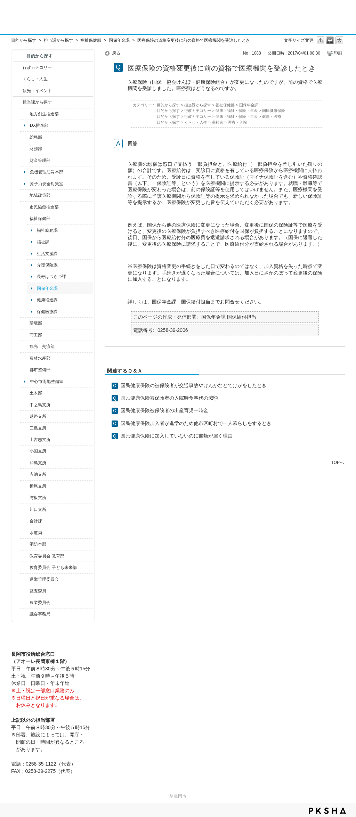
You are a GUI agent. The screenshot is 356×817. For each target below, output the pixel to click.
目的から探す (23, 40)
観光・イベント (37, 90)
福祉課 (43, 241)
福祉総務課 (47, 230)
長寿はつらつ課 (51, 276)
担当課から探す (58, 40)
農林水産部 (40, 358)
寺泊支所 (38, 474)
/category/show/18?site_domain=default (18, 91)
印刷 (338, 53)
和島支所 (38, 462)
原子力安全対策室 (46, 183)
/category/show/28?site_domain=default (25, 393)
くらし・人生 (35, 78)
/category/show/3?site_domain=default (18, 67)
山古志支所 (40, 439)
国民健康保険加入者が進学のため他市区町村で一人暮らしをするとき (196, 423)
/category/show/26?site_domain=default (25, 207)
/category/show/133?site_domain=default (25, 509)
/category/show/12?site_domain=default (18, 79)
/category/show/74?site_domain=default (25, 451)
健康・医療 (271, 116)
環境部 (36, 323)
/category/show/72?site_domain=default (25, 149)
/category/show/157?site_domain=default (25, 614)
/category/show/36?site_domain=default (25, 335)
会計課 (36, 520)
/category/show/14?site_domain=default (25, 218)
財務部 (36, 148)
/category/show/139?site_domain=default (25, 463)
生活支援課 (47, 253)
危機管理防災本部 (46, 172)
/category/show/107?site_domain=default (25, 405)
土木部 (36, 393)
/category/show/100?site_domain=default (25, 114)
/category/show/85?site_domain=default (25, 544)
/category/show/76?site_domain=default (25, 358)
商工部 (36, 335)
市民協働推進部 (44, 207)
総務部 (36, 137)
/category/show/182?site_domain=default (25, 370)
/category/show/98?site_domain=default (25, 439)
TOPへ (337, 462)
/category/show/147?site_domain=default (25, 533)
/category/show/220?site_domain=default (25, 591)
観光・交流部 (42, 346)
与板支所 (38, 497)
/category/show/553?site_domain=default (25, 160)
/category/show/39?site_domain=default (25, 556)
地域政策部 (40, 195)
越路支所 (38, 416)
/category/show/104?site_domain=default (25, 195)
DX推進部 (39, 125)
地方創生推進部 (44, 114)
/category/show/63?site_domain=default (25, 474)
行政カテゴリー (37, 67)
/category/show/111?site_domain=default (25, 579)
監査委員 (38, 590)
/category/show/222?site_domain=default (25, 602)
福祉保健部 (90, 40)
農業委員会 (40, 602)
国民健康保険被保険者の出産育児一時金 (164, 410)
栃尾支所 (38, 486)
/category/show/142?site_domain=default (25, 416)
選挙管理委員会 (44, 579)
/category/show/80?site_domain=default (25, 486)
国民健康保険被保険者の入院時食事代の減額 (169, 398)
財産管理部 (40, 160)
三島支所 (38, 428)
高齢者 (217, 122)
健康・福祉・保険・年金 (237, 110)
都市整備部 (40, 369)
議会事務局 (40, 614)
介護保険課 (47, 265)
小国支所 (38, 451)
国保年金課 (119, 40)
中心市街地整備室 (46, 381)
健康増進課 (47, 299)
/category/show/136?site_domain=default (25, 498)
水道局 (36, 532)
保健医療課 (47, 311)
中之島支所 (40, 404)
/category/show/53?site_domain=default (25, 428)
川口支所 (38, 509)
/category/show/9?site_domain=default (18, 102)
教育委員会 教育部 (47, 556)
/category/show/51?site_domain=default (25, 567)
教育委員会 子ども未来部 (53, 567)
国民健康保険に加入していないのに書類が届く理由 (177, 436)
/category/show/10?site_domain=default (25, 137)
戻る (116, 53)
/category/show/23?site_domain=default (25, 323)
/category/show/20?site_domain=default (25, 346)
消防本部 (38, 544)
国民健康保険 (273, 110)
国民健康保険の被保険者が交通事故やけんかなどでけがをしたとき (194, 385)
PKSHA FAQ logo (327, 810)
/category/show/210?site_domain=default (25, 521)
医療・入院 (237, 122)
